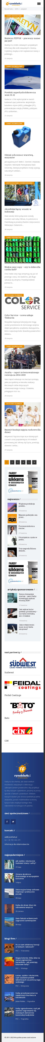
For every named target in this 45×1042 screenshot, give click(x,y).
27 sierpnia (8, 450)
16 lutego (24, 968)
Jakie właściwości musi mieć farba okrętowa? (26, 627)
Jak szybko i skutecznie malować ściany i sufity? (26, 862)
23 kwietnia (23, 555)
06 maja (18, 924)
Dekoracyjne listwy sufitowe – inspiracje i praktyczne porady (28, 891)
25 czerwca (20, 911)
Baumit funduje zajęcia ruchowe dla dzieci (23, 431)
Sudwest (9, 672)
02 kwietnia (23, 634)
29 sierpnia (8, 287)
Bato (7, 718)
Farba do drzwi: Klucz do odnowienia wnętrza (26, 906)
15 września (25, 951)
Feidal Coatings (13, 695)
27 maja (18, 867)
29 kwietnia (23, 511)
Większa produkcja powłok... (27, 505)
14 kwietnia (23, 621)
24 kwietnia (23, 544)
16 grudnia (31, 1001)
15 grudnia (24, 1019)
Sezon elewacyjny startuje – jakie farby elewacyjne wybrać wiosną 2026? (27, 597)
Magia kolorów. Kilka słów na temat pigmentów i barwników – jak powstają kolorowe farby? (28, 961)
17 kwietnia (23, 605)
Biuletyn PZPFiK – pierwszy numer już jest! (22, 39)
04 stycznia (25, 986)
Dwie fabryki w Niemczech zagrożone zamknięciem (27, 919)
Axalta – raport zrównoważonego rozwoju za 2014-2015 (22, 373)
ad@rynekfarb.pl (11, 837)
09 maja (18, 898)
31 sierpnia (8, 58)
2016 (16, 9)
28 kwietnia (23, 522)
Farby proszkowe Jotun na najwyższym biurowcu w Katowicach (27, 995)
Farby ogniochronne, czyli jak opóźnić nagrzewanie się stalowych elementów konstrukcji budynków (28, 1011)
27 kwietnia (23, 533)
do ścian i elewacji (14, 295)
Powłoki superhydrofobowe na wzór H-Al (20, 93)
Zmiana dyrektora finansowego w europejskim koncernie (27, 876)
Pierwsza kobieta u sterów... (27, 527)
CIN (7, 740)
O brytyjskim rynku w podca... (28, 538)
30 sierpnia (8, 175)
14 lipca (18, 882)
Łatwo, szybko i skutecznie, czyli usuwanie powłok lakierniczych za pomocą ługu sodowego (28, 978)
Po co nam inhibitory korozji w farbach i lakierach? (27, 945)
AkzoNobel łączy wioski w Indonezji (18, 210)
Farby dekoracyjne (14, 16)
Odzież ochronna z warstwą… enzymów (19, 156)
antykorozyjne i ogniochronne (19, 183)
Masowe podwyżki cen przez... (28, 516)
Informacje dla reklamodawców (17, 844)
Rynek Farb (9, 9)
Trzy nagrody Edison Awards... (27, 549)
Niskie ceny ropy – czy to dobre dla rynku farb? (22, 268)
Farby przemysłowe (14, 66)
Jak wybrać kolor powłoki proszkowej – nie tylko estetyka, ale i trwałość (28, 612)
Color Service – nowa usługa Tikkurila (19, 316)
